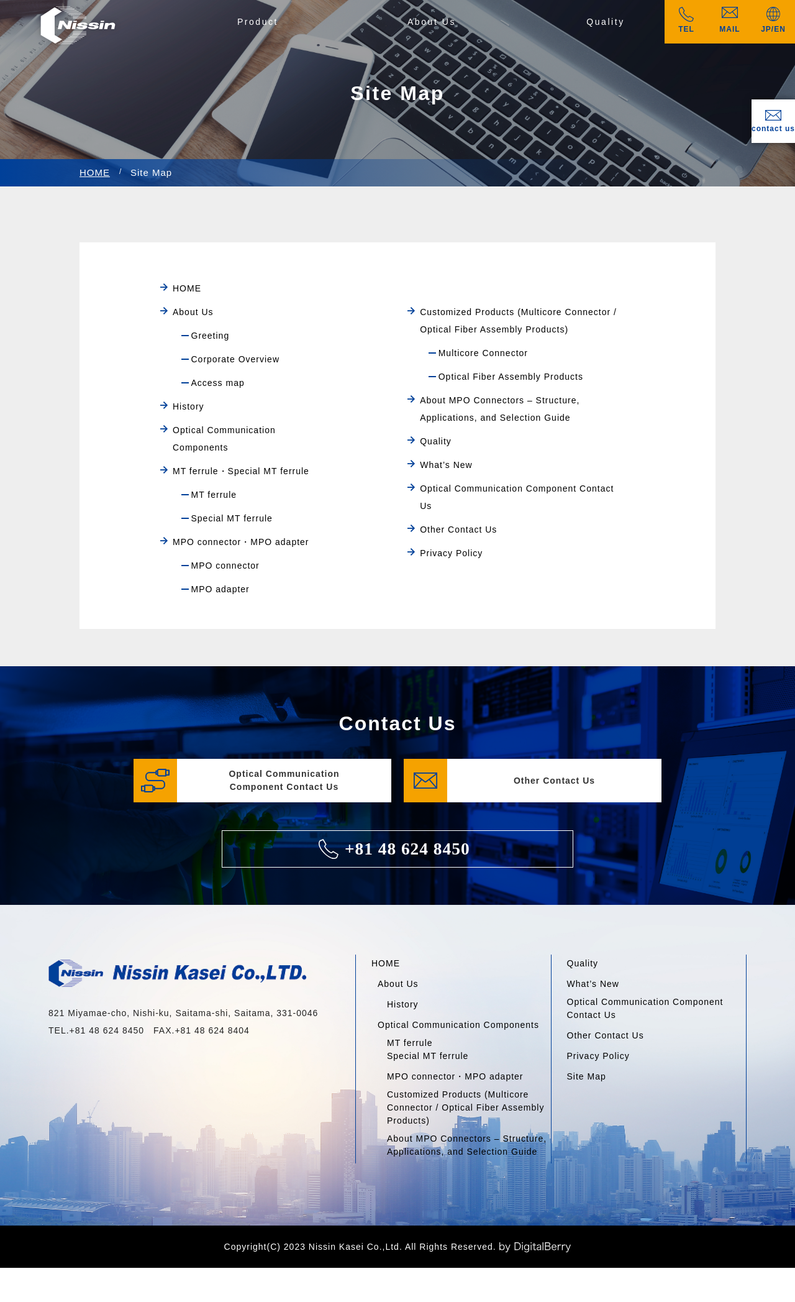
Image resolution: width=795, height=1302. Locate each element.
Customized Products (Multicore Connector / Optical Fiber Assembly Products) (465, 1107)
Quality (605, 22)
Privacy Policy (598, 1056)
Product (257, 22)
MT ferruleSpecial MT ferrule (427, 1049)
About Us (431, 22)
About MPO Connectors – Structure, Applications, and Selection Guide (467, 1145)
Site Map (586, 1076)
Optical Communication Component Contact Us (645, 1008)
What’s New (593, 984)
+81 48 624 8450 (394, 849)
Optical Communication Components (458, 1025)
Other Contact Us (605, 1035)
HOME (95, 172)
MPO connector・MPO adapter (455, 1076)
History (403, 1004)
